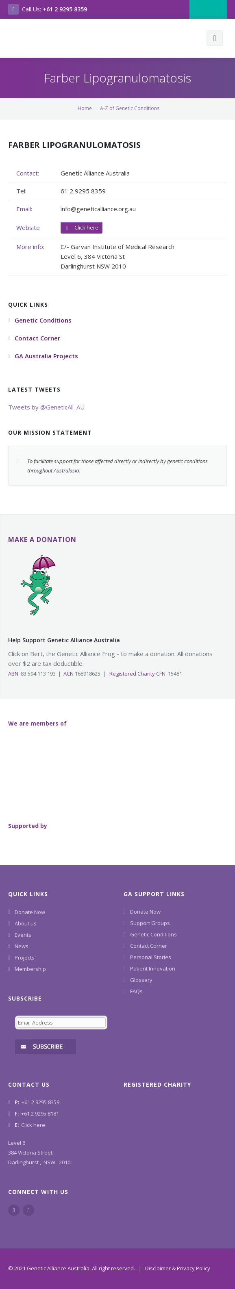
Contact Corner (148, 945)
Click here (81, 227)
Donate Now (30, 912)
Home (85, 108)
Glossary (141, 980)
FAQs (136, 991)
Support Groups (150, 923)
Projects (25, 957)
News (21, 946)
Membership (30, 969)
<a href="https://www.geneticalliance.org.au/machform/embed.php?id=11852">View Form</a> (59, 1032)
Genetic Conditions (153, 934)
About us (26, 923)
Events (23, 934)
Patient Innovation (152, 968)
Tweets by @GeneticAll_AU (46, 407)
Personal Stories (150, 957)
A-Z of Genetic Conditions (129, 108)
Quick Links (28, 894)
